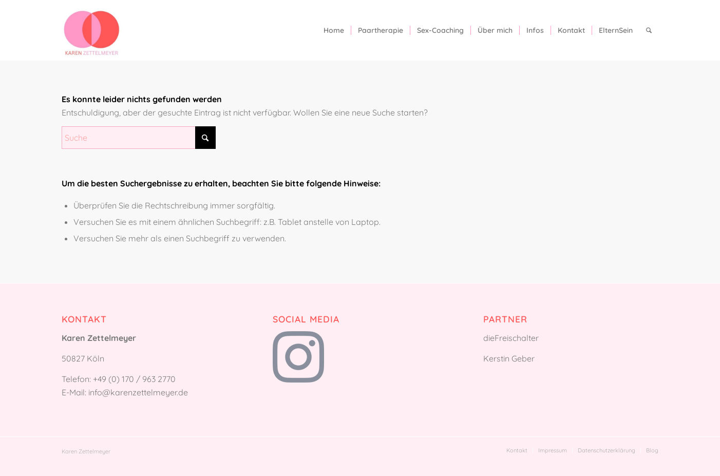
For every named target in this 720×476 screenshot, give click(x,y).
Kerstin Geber (509, 358)
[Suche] (648, 30)
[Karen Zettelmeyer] (92, 30)
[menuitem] (334, 30)
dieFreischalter (511, 338)
